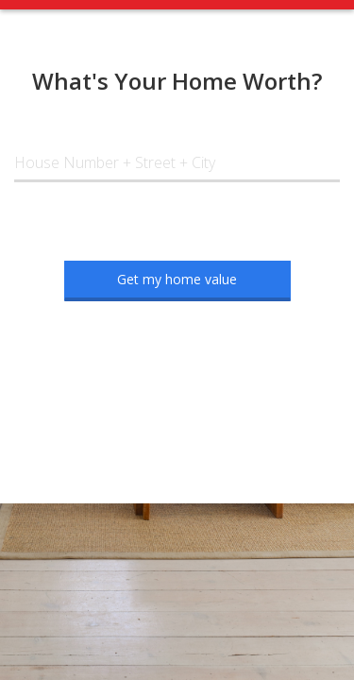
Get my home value (177, 279)
